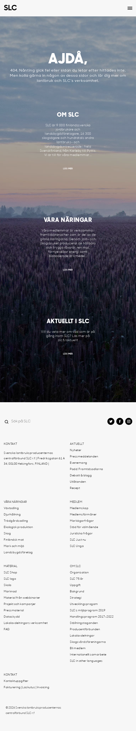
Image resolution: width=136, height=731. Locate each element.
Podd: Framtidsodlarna (86, 469)
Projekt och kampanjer (20, 604)
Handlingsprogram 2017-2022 (91, 616)
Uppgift (75, 585)
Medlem (76, 502)
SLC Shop (10, 572)
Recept (75, 488)
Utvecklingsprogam (84, 604)
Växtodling (11, 508)
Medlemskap (79, 508)
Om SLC (75, 566)
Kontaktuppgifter (16, 681)
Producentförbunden (85, 629)
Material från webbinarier (22, 598)
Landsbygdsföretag (18, 552)
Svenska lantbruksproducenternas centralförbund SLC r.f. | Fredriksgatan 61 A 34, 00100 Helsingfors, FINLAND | (34, 458)
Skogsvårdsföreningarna (88, 642)
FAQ (7, 629)
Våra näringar (15, 502)
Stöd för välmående (84, 527)
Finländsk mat (14, 540)
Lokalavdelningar (82, 635)
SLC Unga (77, 546)
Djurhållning (12, 514)
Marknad (10, 591)
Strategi (75, 598)
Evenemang (78, 463)
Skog (7, 533)
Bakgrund (77, 591)
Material (10, 566)
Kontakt (10, 444)
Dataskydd (12, 616)
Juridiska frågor (81, 533)
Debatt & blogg (81, 475)
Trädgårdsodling (16, 521)
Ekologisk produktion (18, 527)
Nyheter (76, 450)
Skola (7, 585)
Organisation (79, 572)
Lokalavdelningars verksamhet (26, 623)
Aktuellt (77, 444)
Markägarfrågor (82, 521)
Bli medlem (78, 648)
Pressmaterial (14, 610)
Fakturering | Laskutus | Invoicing (26, 687)
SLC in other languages (86, 661)
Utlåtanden (78, 482)
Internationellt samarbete (88, 654)
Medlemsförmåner (83, 514)
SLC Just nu (78, 540)
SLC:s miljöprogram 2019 (88, 610)
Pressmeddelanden (84, 456)
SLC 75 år (76, 579)
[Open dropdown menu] (130, 8)
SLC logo (10, 579)
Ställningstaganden (84, 623)
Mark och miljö (14, 546)
